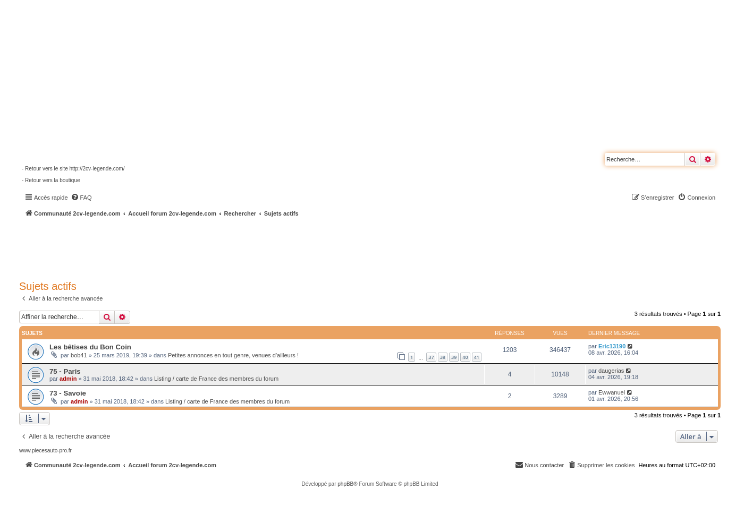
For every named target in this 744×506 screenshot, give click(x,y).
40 (465, 357)
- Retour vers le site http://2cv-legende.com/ (73, 168)
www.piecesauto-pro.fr (45, 450)
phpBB (345, 484)
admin (68, 378)
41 (476, 357)
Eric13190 (611, 346)
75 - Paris (65, 371)
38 (442, 357)
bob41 (79, 355)
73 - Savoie (67, 393)
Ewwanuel (611, 392)
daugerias (611, 370)
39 (453, 357)
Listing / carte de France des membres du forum (216, 378)
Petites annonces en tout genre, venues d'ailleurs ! (233, 355)
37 (431, 357)
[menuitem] (81, 197)
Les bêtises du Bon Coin (90, 347)
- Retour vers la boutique (51, 180)
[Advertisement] (285, 247)
